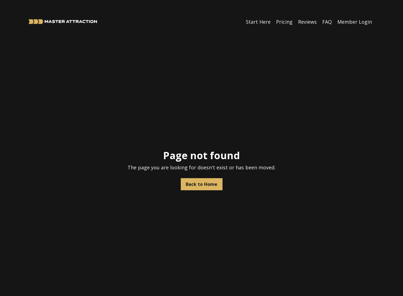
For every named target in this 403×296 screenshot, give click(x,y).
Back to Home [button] (202, 184)
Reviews (307, 21)
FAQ (327, 21)
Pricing (284, 21)
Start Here (258, 21)
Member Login (354, 21)
